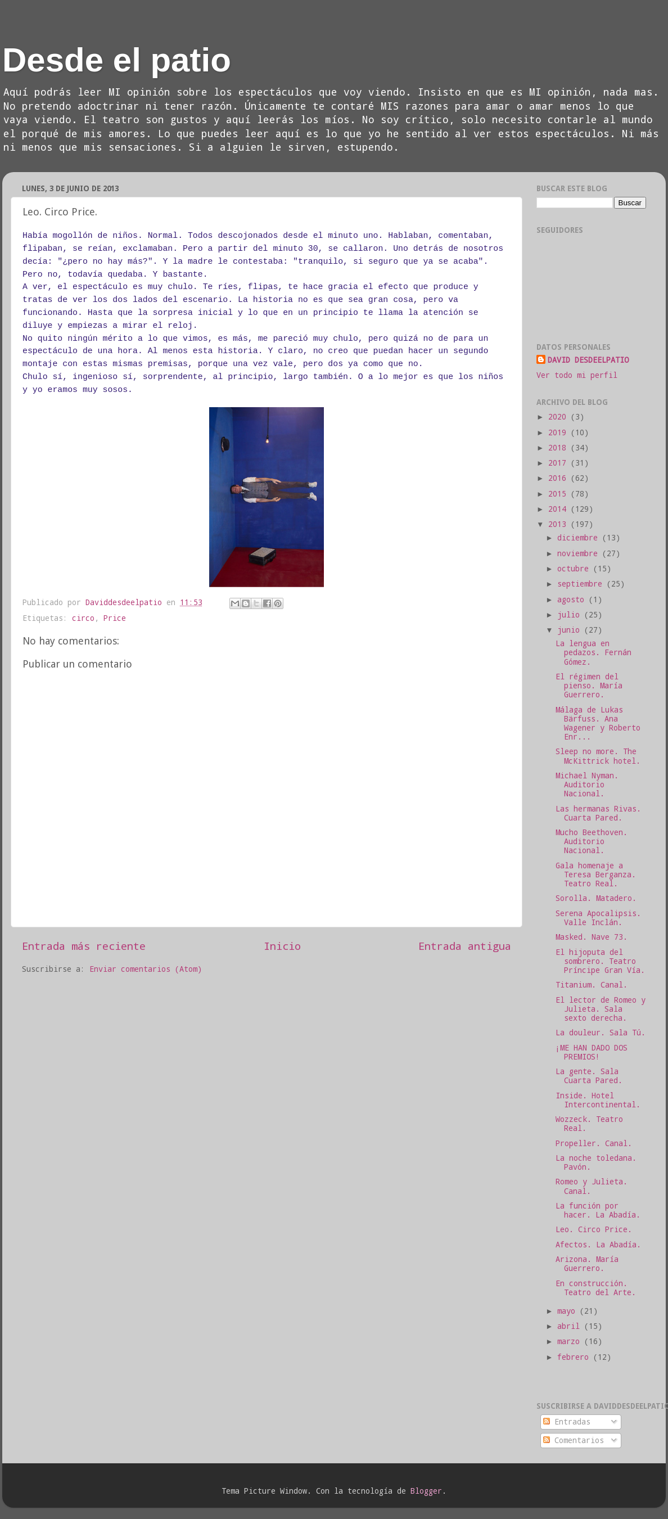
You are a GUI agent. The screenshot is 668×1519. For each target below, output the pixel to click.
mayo (568, 1311)
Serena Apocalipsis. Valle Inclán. (598, 917)
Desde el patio (116, 60)
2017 (559, 463)
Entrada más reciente (84, 946)
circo (83, 618)
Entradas (566, 1422)
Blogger (426, 1491)
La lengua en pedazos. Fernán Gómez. (593, 652)
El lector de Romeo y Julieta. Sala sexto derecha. (601, 1009)
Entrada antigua (464, 946)
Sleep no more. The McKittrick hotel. (598, 755)
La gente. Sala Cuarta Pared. (589, 1075)
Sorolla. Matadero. (596, 898)
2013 (559, 524)
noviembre (579, 553)
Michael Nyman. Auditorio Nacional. (587, 784)
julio (570, 615)
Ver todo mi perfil (576, 375)
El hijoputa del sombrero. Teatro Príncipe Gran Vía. (600, 961)
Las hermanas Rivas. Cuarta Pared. (598, 813)
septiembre (582, 584)
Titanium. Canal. (592, 985)
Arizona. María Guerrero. (587, 1263)
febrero (575, 1357)
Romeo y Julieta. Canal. (592, 1186)
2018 (559, 448)
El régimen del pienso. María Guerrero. (589, 685)
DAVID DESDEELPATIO (588, 360)
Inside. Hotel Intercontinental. (598, 1100)
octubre (575, 569)
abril (570, 1326)
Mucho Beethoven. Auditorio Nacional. (592, 841)
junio (570, 630)
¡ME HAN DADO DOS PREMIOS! (592, 1052)
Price (114, 618)
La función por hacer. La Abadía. (598, 1210)
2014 (559, 509)
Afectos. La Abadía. (598, 1244)
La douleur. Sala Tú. (601, 1032)
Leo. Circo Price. (594, 1229)
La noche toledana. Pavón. (596, 1162)
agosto (573, 599)
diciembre (579, 538)
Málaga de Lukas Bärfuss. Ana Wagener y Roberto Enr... (598, 723)
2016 (559, 478)
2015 (559, 494)
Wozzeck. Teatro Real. (589, 1123)
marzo (570, 1341)
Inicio (282, 946)
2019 (559, 432)
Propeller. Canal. (594, 1143)
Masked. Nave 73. (592, 937)
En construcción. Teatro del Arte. (596, 1287)
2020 (559, 417)
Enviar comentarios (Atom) (145, 969)
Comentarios (573, 1440)
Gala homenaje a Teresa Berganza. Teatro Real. (596, 874)
